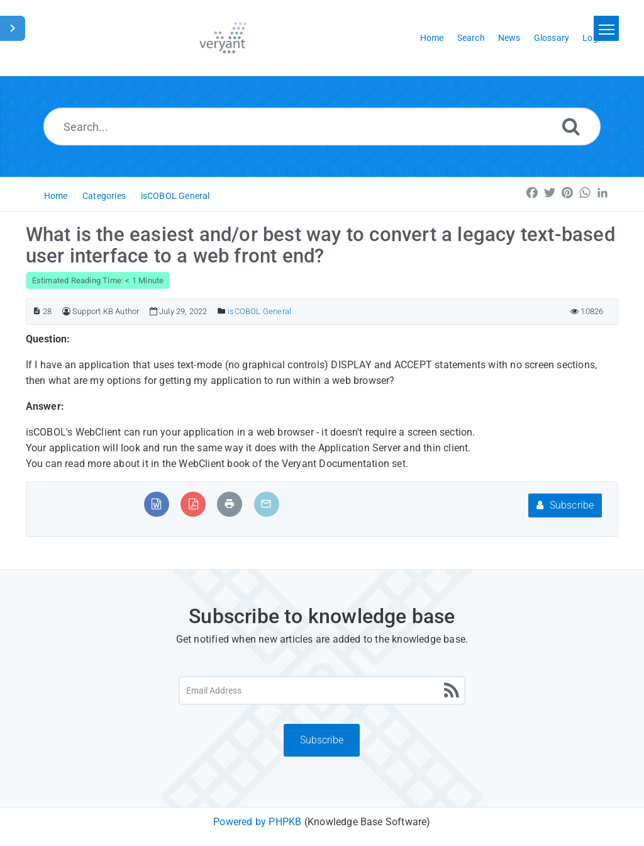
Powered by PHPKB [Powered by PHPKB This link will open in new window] (257, 822)
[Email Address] (322, 690)
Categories (104, 196)
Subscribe (565, 505)
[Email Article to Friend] (266, 503)
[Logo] (223, 38)
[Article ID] (37, 311)
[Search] (571, 126)
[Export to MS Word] (156, 503)
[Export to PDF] (193, 503)
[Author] (66, 311)
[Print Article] (229, 503)
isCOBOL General (175, 196)
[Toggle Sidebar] (12, 28)
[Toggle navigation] (606, 28)
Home (56, 196)
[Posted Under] (222, 311)
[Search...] (322, 126)
